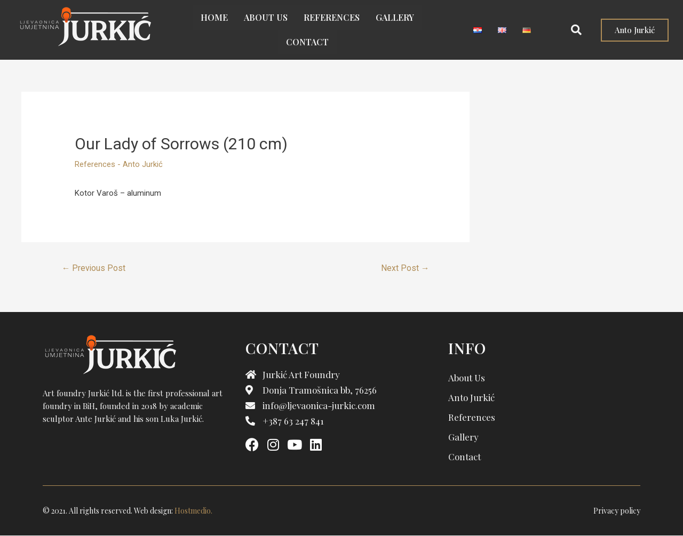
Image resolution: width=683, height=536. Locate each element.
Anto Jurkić (471, 397)
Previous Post (94, 268)
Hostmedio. (193, 511)
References (332, 17)
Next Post (404, 268)
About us (266, 17)
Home (214, 17)
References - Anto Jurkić (119, 164)
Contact (307, 41)
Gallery (395, 17)
